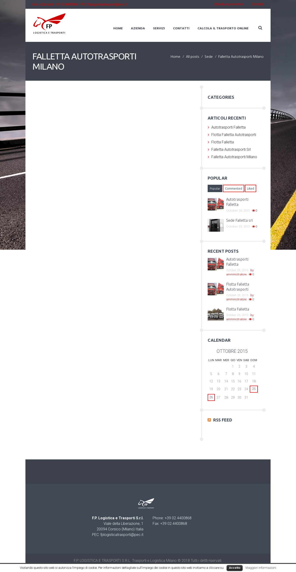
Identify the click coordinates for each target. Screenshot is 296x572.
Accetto (234, 567)
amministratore (236, 274)
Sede (209, 57)
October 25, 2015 (238, 226)
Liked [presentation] (250, 188)
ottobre (232, 351)
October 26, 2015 (238, 210)
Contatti (258, 4)
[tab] (215, 188)
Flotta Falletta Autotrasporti (233, 134)
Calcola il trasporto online (223, 28)
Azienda (138, 28)
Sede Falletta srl (239, 220)
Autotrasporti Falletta (228, 127)
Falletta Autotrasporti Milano (234, 157)
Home (118, 28)
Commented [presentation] (233, 188)
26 (211, 397)
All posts (192, 57)
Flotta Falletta (222, 142)
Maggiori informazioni (261, 567)
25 (254, 389)
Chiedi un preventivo (229, 4)
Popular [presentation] (215, 188)
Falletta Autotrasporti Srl (231, 149)
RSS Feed (222, 419)
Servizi (159, 28)
